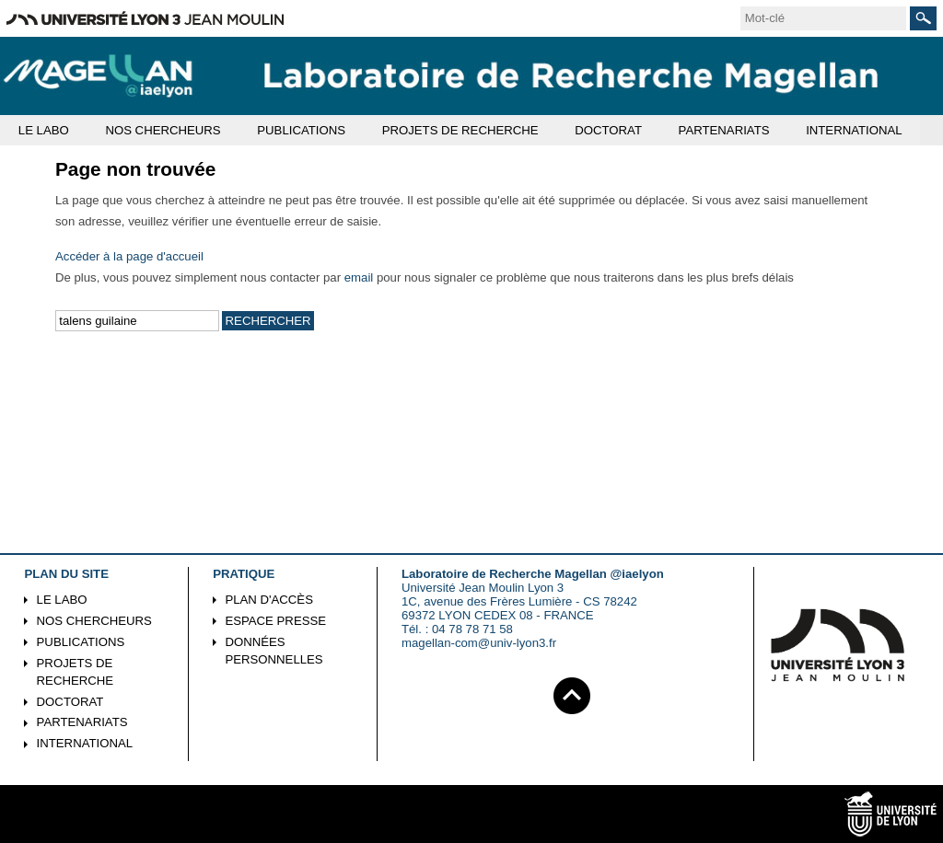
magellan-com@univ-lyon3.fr (479, 643)
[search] (823, 18)
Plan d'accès (269, 599)
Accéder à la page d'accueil (129, 256)
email (359, 277)
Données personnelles (273, 650)
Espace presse (275, 621)
